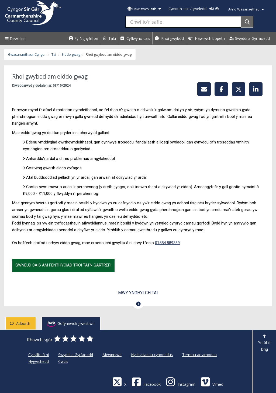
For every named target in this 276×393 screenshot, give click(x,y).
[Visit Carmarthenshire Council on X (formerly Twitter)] (119, 382)
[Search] (247, 22)
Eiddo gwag (71, 54)
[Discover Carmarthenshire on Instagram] (180, 382)
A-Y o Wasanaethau (246, 9)
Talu (109, 38)
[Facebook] (146, 382)
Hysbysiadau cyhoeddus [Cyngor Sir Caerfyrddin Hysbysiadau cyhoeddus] (152, 354)
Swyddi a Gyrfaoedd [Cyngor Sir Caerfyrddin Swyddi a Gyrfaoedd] (75, 354)
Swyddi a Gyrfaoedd (249, 38)
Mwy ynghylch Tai (138, 292)
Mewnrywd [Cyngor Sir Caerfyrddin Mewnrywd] (112, 354)
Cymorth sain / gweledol (193, 8)
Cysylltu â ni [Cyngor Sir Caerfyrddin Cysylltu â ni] (38, 354)
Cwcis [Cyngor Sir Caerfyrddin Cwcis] (63, 361)
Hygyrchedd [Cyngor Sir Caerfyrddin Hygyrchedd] (38, 361)
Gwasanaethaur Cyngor (27, 54)
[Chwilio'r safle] (183, 22)
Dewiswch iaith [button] (144, 9)
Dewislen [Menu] (15, 38)
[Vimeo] (212, 382)
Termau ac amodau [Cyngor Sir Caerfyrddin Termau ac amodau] (199, 354)
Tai (53, 54)
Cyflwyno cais (135, 38)
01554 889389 (167, 242)
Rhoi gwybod (169, 38)
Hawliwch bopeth (206, 38)
